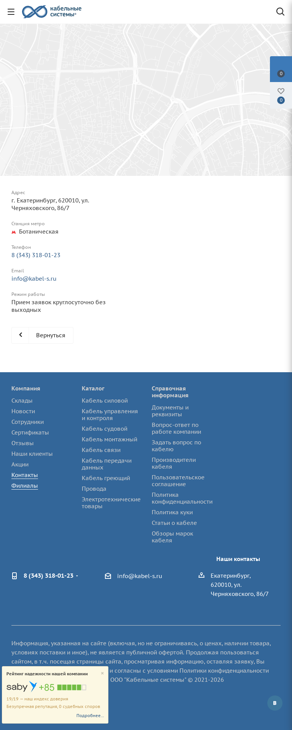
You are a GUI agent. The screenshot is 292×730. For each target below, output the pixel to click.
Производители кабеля (174, 463)
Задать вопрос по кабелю (176, 446)
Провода (94, 488)
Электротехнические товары (111, 503)
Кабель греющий (106, 478)
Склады (22, 400)
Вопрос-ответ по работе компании (176, 428)
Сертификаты (30, 432)
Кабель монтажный (109, 439)
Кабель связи (101, 449)
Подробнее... (90, 715)
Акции (20, 464)
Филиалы (24, 485)
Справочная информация (170, 392)
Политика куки (172, 512)
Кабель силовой (105, 400)
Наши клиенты (32, 453)
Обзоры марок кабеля (172, 537)
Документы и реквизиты (170, 411)
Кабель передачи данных (107, 464)
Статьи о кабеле (174, 522)
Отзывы (22, 443)
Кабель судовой (104, 428)
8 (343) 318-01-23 (35, 255)
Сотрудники (27, 421)
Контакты (24, 475)
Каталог (93, 388)
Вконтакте (274, 703)
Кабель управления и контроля (110, 415)
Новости (23, 411)
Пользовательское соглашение (178, 481)
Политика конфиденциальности (182, 498)
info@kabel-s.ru (34, 278)
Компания (25, 388)
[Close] (102, 673)
